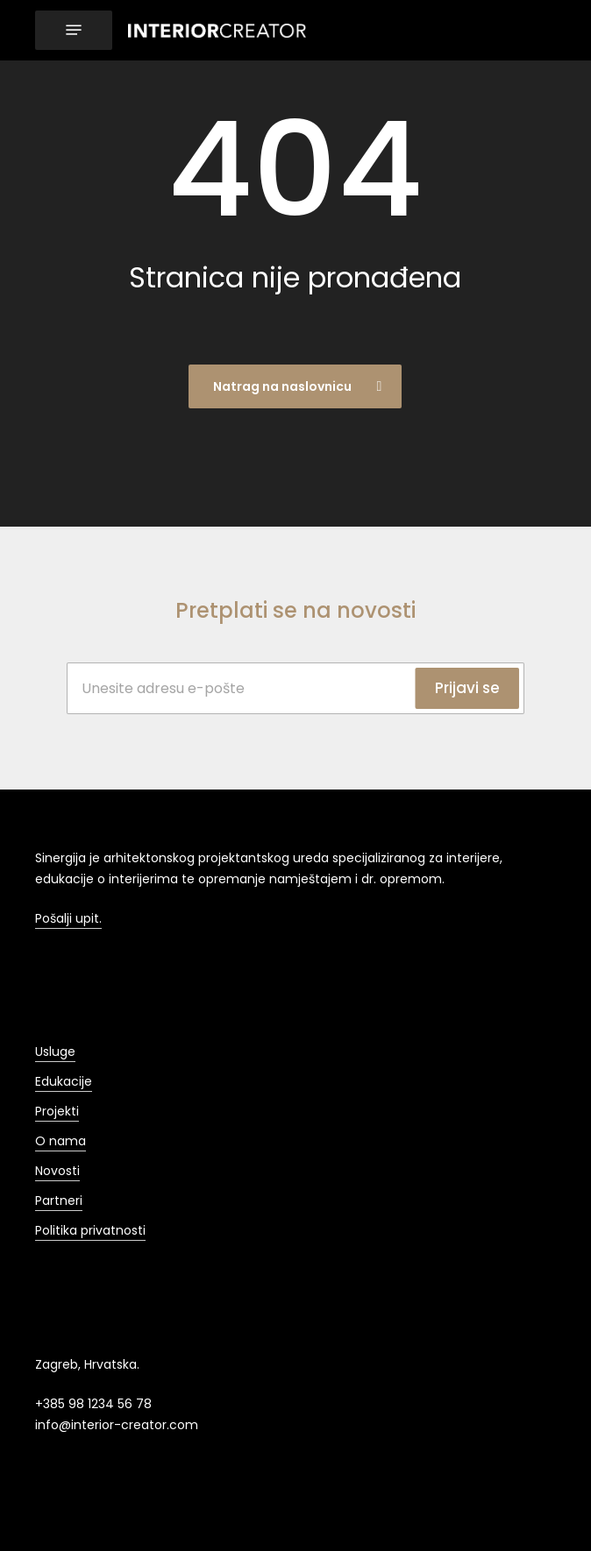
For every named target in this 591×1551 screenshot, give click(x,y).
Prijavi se (467, 687)
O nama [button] (60, 1141)
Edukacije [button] (63, 1081)
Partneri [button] (58, 1200)
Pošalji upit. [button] (68, 918)
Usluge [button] (55, 1051)
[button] (73, 30)
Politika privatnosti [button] (90, 1230)
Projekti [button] (57, 1111)
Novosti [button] (57, 1170)
